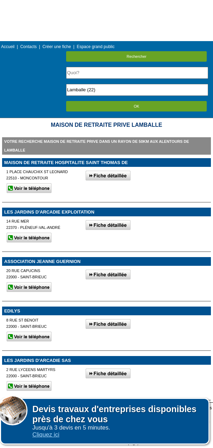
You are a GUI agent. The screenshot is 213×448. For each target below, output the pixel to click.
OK (136, 106)
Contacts (28, 46)
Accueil (8, 46)
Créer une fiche (56, 46)
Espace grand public (96, 46)
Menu (106, 5)
